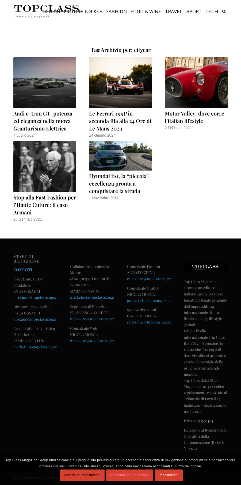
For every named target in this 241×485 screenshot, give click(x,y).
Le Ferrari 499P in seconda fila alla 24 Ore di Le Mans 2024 (120, 121)
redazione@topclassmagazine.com (99, 318)
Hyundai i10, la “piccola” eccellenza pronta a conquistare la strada (119, 183)
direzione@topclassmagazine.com (41, 297)
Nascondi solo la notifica (129, 475)
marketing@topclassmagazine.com (42, 346)
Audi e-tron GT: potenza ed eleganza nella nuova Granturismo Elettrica (42, 121)
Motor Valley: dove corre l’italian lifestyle (194, 117)
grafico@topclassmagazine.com (153, 300)
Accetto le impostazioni (82, 475)
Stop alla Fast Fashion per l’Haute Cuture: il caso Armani (44, 205)
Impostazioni (169, 475)
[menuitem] (51, 11)
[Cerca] (224, 11)
